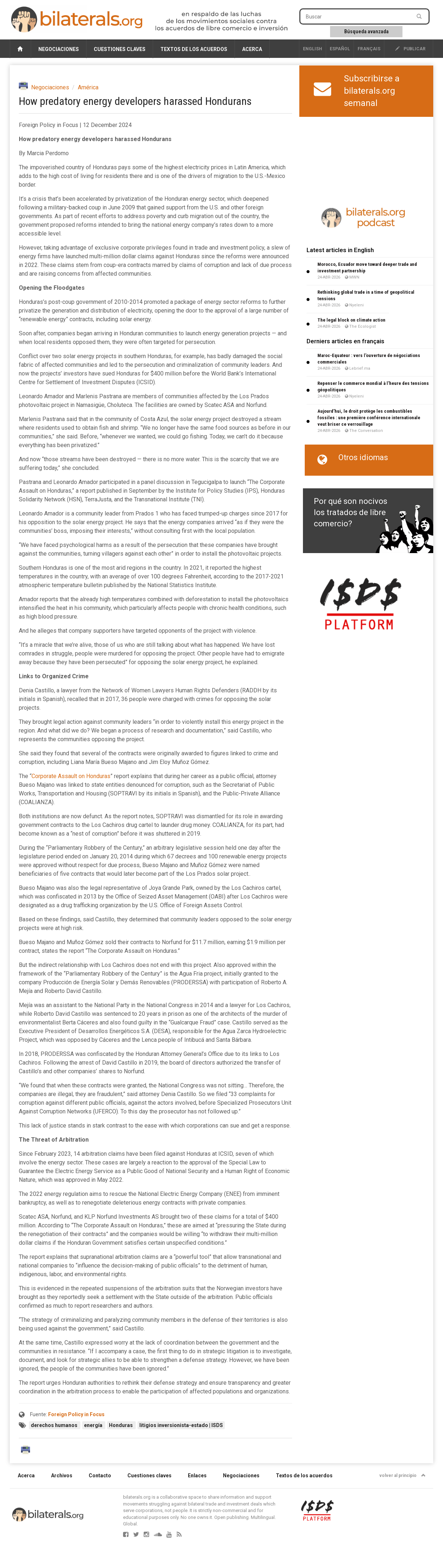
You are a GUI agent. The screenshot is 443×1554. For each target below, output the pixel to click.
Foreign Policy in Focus (76, 1414)
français (369, 48)
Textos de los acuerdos (193, 49)
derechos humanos (55, 1425)
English (312, 48)
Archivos (61, 1475)
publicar (410, 48)
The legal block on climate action (351, 320)
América (88, 87)
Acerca (252, 49)
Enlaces (197, 1475)
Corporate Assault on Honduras (70, 776)
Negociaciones (58, 49)
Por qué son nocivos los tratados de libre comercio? (350, 512)
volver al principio (402, 1475)
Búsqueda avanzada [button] (366, 31)
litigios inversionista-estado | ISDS (181, 1425)
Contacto (100, 1475)
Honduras (121, 1425)
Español (340, 48)
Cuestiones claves (119, 49)
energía (94, 1425)
